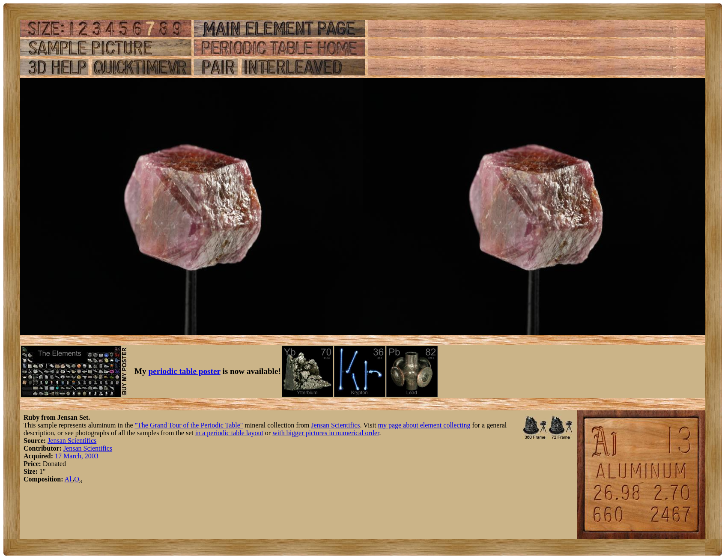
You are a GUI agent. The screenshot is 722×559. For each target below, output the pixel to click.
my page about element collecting (424, 425)
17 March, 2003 (76, 456)
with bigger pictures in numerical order (325, 432)
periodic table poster (185, 371)
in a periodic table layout (229, 432)
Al (68, 479)
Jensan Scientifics (335, 425)
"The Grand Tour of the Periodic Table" (189, 425)
